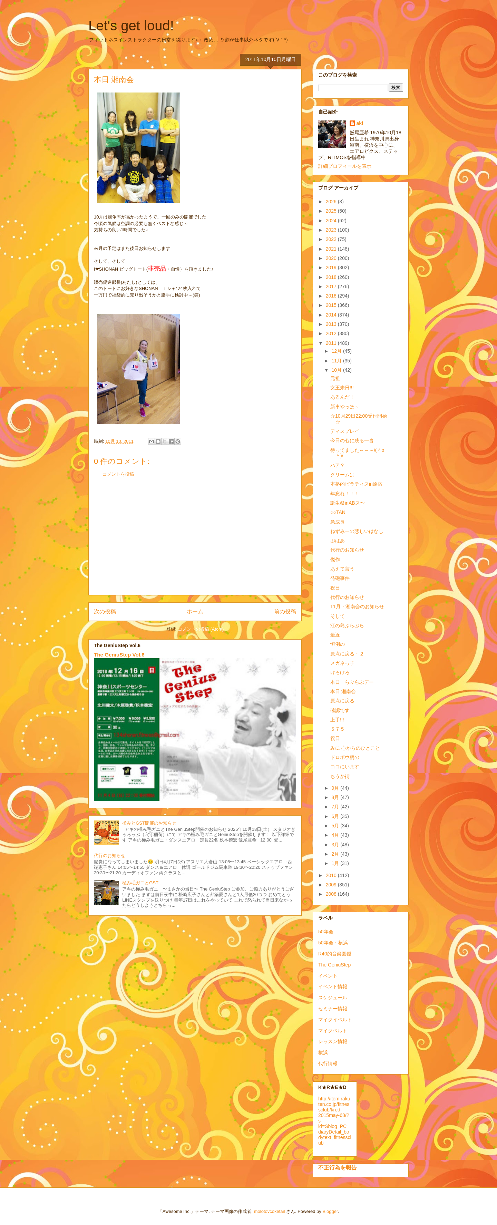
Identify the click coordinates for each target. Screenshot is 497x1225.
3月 (335, 844)
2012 (332, 333)
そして (337, 616)
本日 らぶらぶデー (352, 682)
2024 (332, 220)
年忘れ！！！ (344, 493)
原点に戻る (342, 700)
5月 (335, 825)
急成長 (337, 522)
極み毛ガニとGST (140, 882)
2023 (332, 230)
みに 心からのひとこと (355, 748)
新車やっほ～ (344, 406)
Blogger (330, 1211)
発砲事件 (340, 578)
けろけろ (340, 672)
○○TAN (337, 512)
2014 (332, 315)
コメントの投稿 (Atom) (201, 629)
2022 (332, 239)
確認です (340, 710)
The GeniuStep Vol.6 (119, 655)
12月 (337, 351)
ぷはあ (337, 540)
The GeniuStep (334, 965)
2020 (332, 258)
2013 (332, 324)
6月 (335, 816)
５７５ (337, 729)
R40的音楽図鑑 (334, 953)
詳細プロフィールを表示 (344, 166)
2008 (332, 894)
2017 (332, 286)
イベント (328, 976)
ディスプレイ (344, 431)
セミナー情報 (332, 1008)
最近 (335, 635)
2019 (332, 267)
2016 (332, 296)
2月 (335, 854)
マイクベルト (332, 1030)
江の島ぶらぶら (347, 625)
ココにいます (344, 766)
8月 (335, 797)
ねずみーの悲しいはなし (356, 531)
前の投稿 (285, 611)
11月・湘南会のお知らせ (357, 606)
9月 (335, 788)
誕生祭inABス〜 (347, 503)
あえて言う (342, 569)
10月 (337, 370)
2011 (332, 343)
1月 (335, 863)
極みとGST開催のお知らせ (149, 823)
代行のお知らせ (109, 855)
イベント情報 (332, 986)
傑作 (335, 559)
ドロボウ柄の (344, 757)
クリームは (342, 474)
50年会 (325, 931)
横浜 (323, 1052)
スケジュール (332, 997)
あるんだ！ (342, 397)
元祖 (335, 378)
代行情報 (328, 1063)
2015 (332, 305)
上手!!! (337, 719)
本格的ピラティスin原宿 (356, 484)
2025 (332, 211)
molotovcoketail (269, 1211)
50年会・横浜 (333, 942)
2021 (332, 249)
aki (360, 123)
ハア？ (337, 465)
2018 (332, 277)
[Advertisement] (195, 541)
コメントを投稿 (118, 474)
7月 (335, 806)
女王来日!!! (342, 387)
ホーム (195, 611)
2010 (332, 875)
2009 (332, 884)
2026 (332, 201)
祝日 (335, 588)
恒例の (337, 644)
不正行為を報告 (337, 1167)
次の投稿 (105, 611)
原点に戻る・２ (347, 654)
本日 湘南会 (343, 691)
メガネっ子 (342, 663)
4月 (335, 835)
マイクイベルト (335, 1019)
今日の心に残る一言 (352, 440)
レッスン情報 (332, 1041)
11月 (337, 360)
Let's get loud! (131, 25)
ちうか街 (340, 776)
